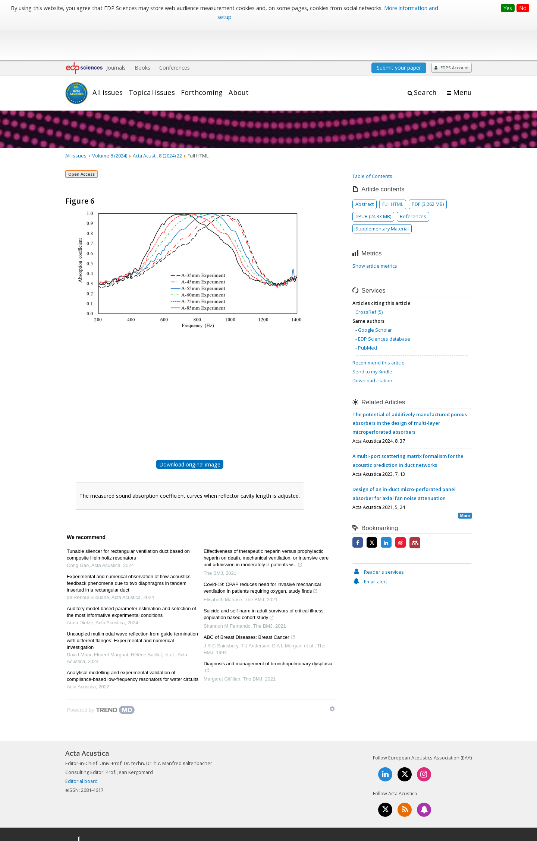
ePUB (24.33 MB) (373, 181)
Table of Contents (372, 140)
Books (142, 32)
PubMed (367, 312)
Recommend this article (378, 327)
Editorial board (81, 746)
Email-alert (369, 546)
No (523, 8)
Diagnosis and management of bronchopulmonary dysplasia (268, 633)
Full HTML (392, 168)
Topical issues (152, 57)
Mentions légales (348, 809)
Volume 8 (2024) (109, 120)
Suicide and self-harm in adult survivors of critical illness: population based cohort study (264, 580)
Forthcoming (202, 57)
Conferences (174, 32)
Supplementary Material (382, 193)
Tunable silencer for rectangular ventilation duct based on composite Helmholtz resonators (128, 519)
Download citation (372, 345)
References (413, 181)
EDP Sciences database (384, 303)
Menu (462, 57)
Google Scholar (375, 294)
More (465, 480)
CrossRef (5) (369, 277)
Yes (507, 8)
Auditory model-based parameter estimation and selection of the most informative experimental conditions (131, 577)
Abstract (364, 168)
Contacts (387, 809)
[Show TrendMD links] (332, 674)
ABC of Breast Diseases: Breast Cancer (249, 603)
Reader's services (378, 536)
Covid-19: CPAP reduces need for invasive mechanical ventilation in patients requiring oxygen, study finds (262, 554)
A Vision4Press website (449, 831)
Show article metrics (374, 230)
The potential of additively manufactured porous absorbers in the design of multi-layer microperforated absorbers (409, 388)
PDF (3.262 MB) (428, 168)
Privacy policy (421, 809)
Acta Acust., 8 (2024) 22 (157, 120)
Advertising (459, 809)
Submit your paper (399, 32)
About (239, 57)
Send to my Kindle (372, 336)
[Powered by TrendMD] (101, 675)
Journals (116, 32)
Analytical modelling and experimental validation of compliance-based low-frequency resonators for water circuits (132, 641)
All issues (107, 57)
